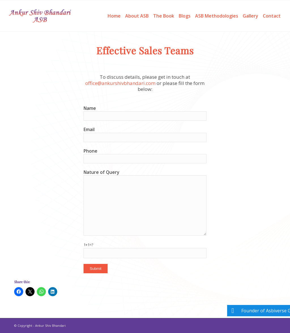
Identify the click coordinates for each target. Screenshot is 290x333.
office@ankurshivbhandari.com (120, 83)
